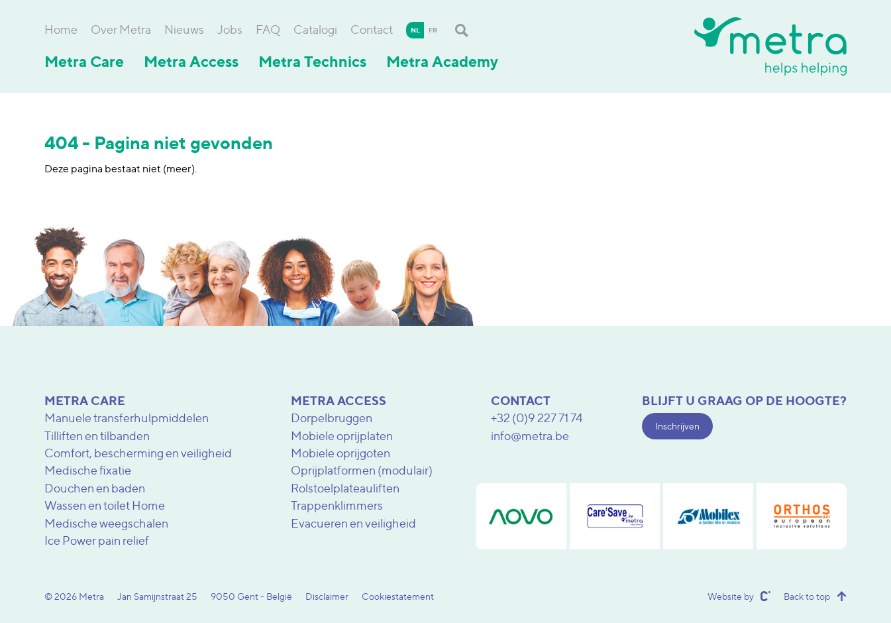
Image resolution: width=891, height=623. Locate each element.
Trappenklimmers (337, 505)
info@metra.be (530, 436)
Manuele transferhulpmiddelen (126, 418)
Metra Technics (312, 61)
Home (61, 29)
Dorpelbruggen (331, 418)
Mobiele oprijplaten (342, 436)
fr (433, 30)
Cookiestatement (398, 596)
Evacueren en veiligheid (353, 523)
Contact (371, 29)
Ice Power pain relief (96, 540)
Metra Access (191, 61)
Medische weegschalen (106, 523)
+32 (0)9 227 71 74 (537, 418)
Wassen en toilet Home (104, 505)
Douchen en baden (94, 488)
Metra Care (84, 61)
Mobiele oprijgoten (340, 453)
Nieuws (184, 29)
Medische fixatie (87, 470)
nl (415, 30)
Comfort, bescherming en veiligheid (138, 453)
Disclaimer (326, 596)
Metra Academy (442, 61)
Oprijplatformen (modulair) (362, 470)
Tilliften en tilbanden (97, 436)
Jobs (229, 29)
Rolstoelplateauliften (345, 488)
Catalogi (315, 29)
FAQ (268, 29)
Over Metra (121, 29)
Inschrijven (677, 425)
